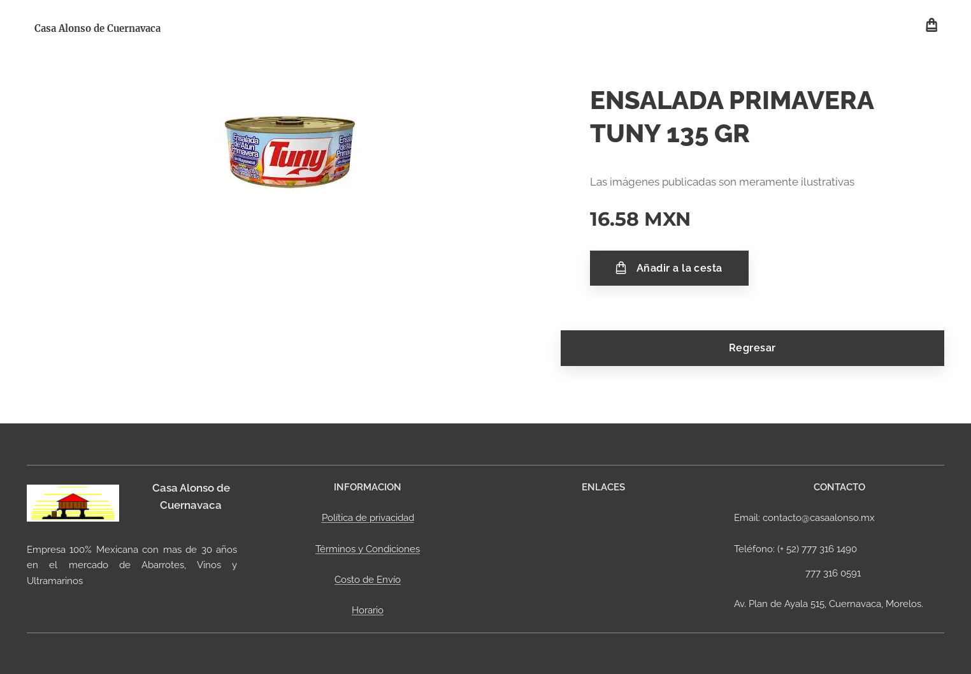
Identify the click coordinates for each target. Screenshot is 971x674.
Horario (368, 610)
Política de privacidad (368, 518)
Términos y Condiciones (367, 548)
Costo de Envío (367, 579)
